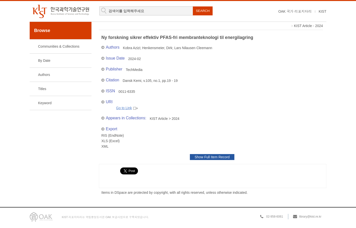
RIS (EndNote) (112, 135)
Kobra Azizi (131, 48)
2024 (319, 26)
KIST (322, 11)
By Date (44, 61)
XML (105, 146)
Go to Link (127, 108)
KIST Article (303, 26)
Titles (42, 89)
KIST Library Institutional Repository (60, 11)
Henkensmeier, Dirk (157, 48)
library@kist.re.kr (310, 216)
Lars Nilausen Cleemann (193, 48)
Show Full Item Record (212, 157)
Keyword (44, 103)
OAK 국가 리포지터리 (295, 11)
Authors (44, 75)
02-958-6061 (274, 216)
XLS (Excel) (110, 141)
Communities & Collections (58, 46)
